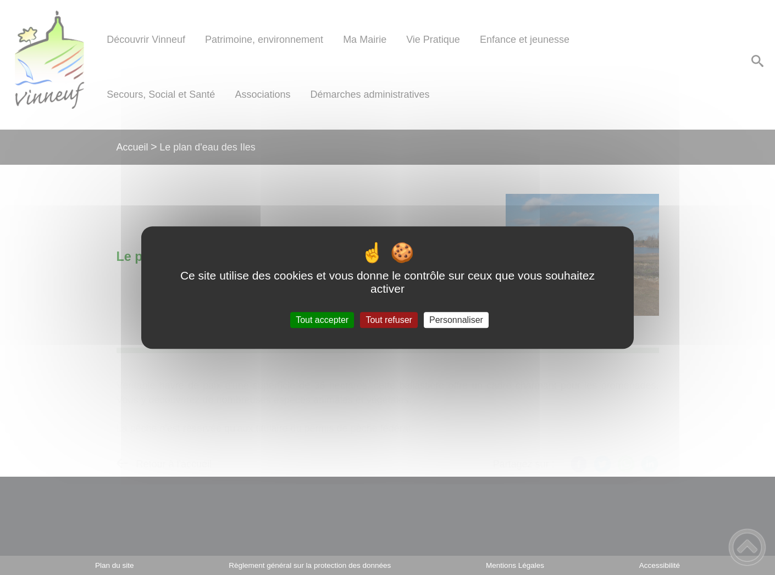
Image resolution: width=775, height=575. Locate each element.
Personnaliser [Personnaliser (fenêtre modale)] (456, 320)
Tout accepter (322, 320)
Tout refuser (389, 320)
